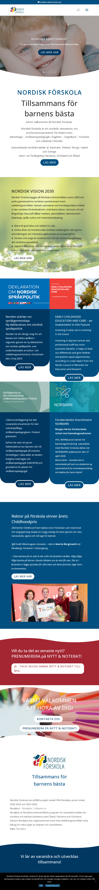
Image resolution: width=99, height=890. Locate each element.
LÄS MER (49, 162)
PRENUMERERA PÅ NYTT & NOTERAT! (49, 728)
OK (41, 886)
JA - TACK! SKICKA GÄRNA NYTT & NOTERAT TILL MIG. (47, 668)
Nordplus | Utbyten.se (34, 808)
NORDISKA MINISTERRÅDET (49, 41)
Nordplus (21, 828)
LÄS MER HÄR (49, 54)
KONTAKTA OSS (48, 719)
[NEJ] (95, 881)
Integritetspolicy (52, 886)
